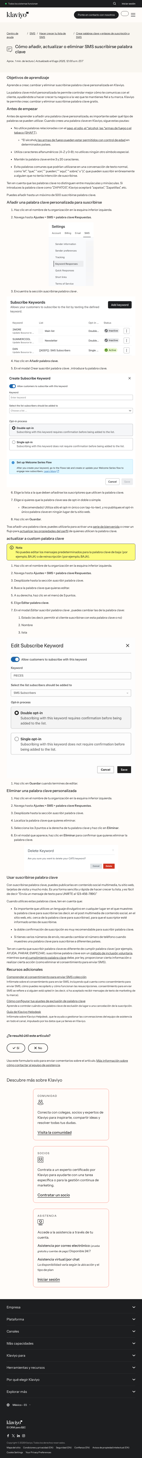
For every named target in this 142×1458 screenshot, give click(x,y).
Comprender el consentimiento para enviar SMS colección (47, 977)
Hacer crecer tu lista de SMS (52, 35)
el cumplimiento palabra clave (45, 957)
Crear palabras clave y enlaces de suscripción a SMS (102, 35)
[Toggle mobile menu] (133, 15)
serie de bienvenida (106, 526)
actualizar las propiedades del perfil (43, 531)
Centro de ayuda (12, 35)
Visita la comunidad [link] (55, 1132)
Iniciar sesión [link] (49, 1279)
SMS (32, 33)
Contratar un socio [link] (54, 1195)
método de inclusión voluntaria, (111, 953)
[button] (71, 254)
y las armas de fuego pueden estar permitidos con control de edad (81, 140)
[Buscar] (114, 3)
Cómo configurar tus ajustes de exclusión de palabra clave (46, 1001)
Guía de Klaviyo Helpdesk (24, 1012)
